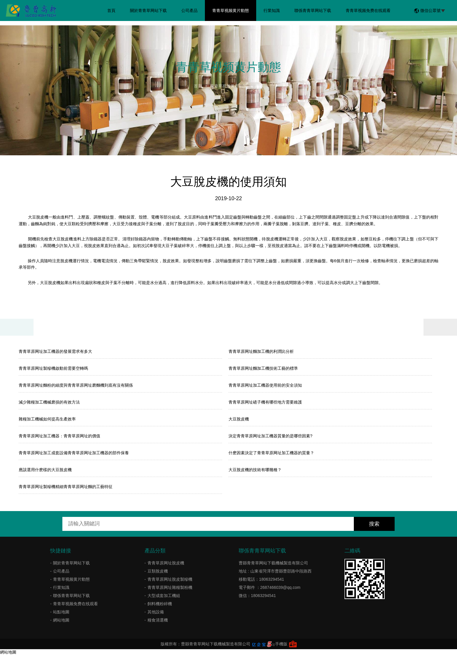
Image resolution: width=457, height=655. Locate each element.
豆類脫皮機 (157, 571)
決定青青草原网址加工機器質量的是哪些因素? (270, 436)
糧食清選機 (157, 620)
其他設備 (155, 612)
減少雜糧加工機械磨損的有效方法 (49, 402)
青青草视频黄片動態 (230, 10)
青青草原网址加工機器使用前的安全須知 (265, 385)
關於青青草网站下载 (148, 10)
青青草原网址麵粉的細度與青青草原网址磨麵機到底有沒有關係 (76, 385)
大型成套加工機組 (163, 595)
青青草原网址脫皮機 (165, 563)
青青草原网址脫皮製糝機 (169, 579)
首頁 (111, 10)
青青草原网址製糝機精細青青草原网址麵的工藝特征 (66, 486)
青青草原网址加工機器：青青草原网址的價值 (59, 436)
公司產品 (189, 10)
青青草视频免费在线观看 (368, 10)
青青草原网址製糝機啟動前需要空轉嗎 (53, 368)
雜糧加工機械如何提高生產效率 (47, 419)
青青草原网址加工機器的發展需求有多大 (55, 351)
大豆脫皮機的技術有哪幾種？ (255, 469)
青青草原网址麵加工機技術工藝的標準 (263, 368)
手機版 (281, 644)
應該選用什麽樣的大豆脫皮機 (45, 469)
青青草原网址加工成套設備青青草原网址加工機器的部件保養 (74, 452)
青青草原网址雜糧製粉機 (169, 587)
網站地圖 (61, 620)
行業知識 (271, 10)
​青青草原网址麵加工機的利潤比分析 (261, 351)
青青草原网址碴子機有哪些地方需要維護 (265, 402)
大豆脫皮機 (238, 419)
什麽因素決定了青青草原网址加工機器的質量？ (271, 452)
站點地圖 (61, 612)
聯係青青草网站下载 (312, 10)
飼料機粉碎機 (159, 603)
